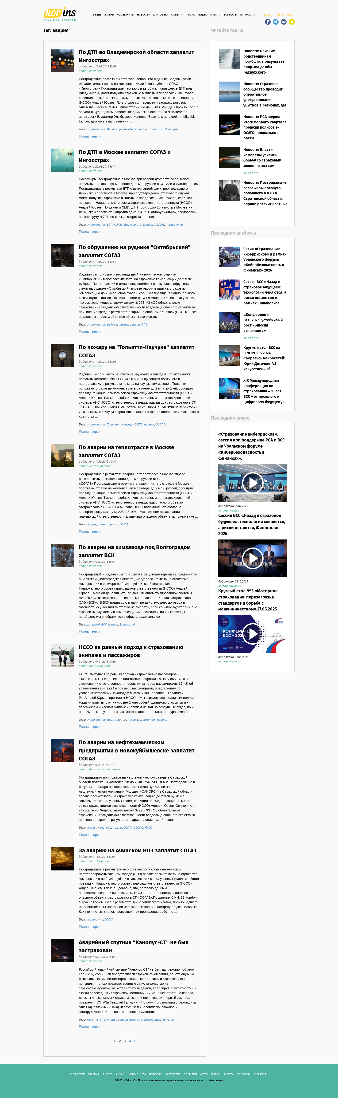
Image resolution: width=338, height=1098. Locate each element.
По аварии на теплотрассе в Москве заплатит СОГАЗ (126, 451)
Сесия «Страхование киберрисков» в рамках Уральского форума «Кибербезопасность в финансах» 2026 (264, 259)
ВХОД (266, 14)
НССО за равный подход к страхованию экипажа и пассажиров (131, 651)
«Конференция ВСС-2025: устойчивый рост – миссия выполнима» (263, 323)
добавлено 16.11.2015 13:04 (97, 856)
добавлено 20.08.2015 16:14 (97, 166)
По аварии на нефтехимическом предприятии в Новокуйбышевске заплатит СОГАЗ (136, 750)
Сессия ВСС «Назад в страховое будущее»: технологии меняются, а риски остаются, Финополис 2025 (251, 524)
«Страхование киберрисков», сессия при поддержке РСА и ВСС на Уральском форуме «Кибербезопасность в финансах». (251, 446)
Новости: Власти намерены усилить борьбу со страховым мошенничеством (262, 158)
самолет (149, 719)
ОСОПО (161, 424)
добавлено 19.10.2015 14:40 (97, 461)
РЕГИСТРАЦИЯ (285, 14)
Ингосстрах (151, 129)
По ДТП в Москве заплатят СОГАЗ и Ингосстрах (125, 156)
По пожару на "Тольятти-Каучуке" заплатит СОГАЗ (136, 351)
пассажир (134, 719)
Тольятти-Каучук (120, 424)
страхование (96, 129)
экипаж (121, 719)
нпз (100, 919)
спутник (110, 1019)
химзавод (93, 624)
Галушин (168, 1019)
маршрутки (174, 224)
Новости (143, 14)
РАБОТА (215, 14)
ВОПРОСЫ (230, 14)
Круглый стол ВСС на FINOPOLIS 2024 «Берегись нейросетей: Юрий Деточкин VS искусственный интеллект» (264, 361)
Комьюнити (125, 14)
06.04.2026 (250, 173)
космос (134, 1019)
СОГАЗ (118, 224)
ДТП (164, 129)
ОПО (144, 324)
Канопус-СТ (94, 1019)
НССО (111, 719)
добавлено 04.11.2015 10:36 (97, 661)
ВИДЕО (202, 14)
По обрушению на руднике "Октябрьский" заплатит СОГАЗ (135, 251)
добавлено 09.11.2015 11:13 (97, 765)
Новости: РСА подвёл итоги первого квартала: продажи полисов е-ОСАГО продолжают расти (265, 127)
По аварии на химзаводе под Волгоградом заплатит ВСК (135, 551)
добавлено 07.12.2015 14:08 (97, 957)
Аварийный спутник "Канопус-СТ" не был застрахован (134, 946)
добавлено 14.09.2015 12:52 (97, 262)
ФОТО (191, 14)
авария (173, 129)
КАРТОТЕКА (160, 14)
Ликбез (96, 14)
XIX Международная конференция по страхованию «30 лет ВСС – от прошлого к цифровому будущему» (264, 391)
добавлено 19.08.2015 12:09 (97, 66)
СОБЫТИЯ (177, 14)
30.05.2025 (250, 338)
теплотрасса (108, 524)
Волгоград (127, 624)
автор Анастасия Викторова (100, 769)
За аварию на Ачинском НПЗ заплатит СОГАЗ (137, 850)
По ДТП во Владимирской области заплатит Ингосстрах (136, 56)
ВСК (104, 624)
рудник (112, 324)
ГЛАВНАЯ (94, 1074)
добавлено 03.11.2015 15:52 (97, 561)
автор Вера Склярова (95, 466)
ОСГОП (159, 224)
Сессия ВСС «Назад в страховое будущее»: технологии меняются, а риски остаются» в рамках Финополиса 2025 (264, 295)
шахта (123, 324)
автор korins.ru (90, 71)
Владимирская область (124, 129)
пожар (117, 827)
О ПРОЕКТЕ (77, 1074)
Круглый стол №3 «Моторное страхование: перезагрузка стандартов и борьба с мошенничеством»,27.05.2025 (248, 600)
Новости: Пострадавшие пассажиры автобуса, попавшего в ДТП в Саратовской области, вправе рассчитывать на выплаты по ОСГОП (265, 196)
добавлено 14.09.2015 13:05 (97, 361)
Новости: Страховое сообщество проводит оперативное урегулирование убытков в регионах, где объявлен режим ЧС (264, 97)
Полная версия (90, 136)
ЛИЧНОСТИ (247, 14)
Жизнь (109, 14)
